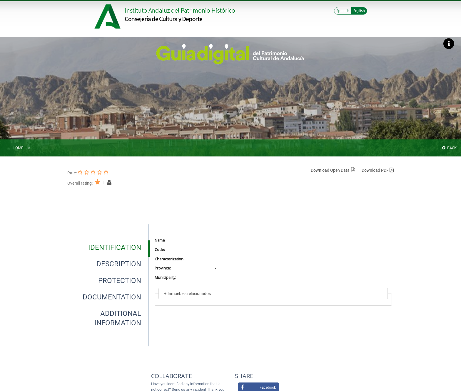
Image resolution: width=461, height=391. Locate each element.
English (359, 10)
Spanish (342, 10)
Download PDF (378, 170)
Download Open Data (333, 170)
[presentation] (108, 247)
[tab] (114, 247)
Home (18, 148)
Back (449, 148)
